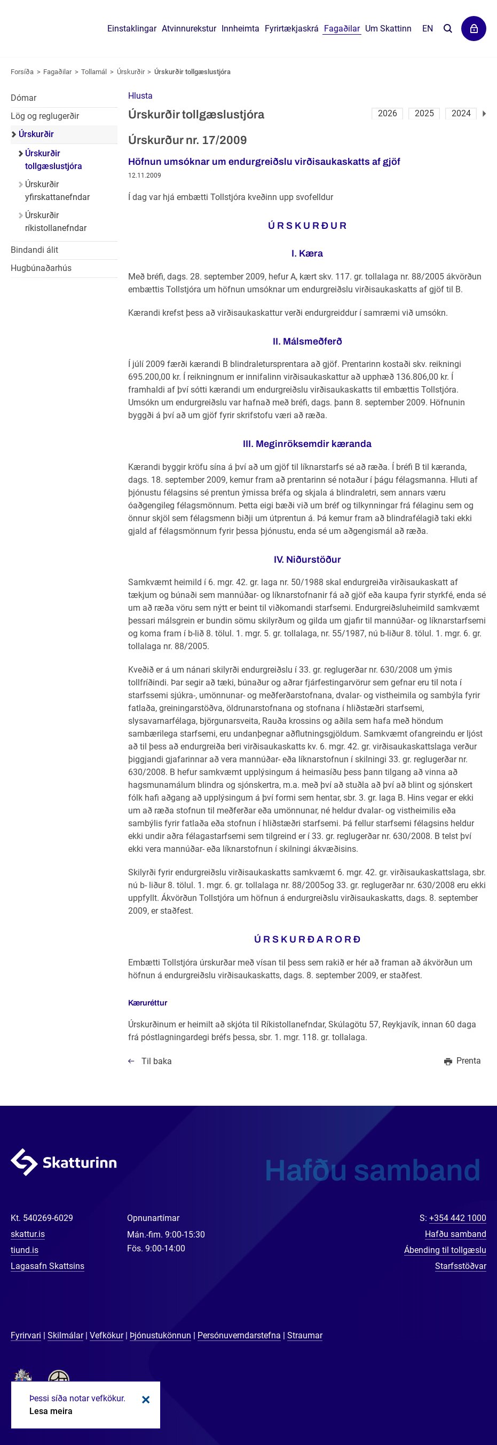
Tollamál (94, 72)
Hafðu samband (455, 1234)
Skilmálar (65, 1335)
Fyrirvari (26, 1335)
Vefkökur (106, 1335)
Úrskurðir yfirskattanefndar (57, 190)
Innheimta (240, 28)
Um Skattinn (388, 28)
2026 (387, 113)
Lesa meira (51, 1411)
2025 (424, 113)
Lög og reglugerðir (45, 116)
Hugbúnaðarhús (41, 268)
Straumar (304, 1335)
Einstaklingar (131, 28)
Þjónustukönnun (160, 1335)
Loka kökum (144, 1399)
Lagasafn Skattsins (47, 1266)
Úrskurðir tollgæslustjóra (192, 72)
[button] (140, 96)
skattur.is (28, 1234)
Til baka (156, 1061)
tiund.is (24, 1250)
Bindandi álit (34, 250)
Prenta (468, 1061)
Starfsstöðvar (460, 1266)
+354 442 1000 (457, 1218)
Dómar (23, 98)
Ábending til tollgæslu (445, 1250)
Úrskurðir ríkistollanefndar (55, 221)
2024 (461, 113)
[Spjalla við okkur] (454, 1402)
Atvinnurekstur (189, 28)
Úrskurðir (131, 72)
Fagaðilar (57, 72)
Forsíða (22, 72)
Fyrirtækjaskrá (292, 28)
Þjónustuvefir (473, 28)
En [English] (427, 28)
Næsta (484, 113)
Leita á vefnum (448, 29)
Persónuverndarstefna (239, 1335)
